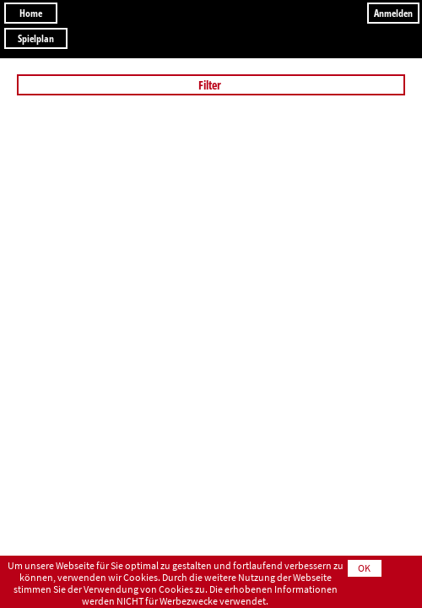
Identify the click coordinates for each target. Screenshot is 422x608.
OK (364, 568)
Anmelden (393, 13)
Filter (211, 85)
